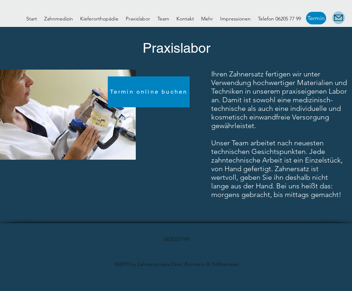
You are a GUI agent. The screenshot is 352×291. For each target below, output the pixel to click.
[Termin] (316, 18)
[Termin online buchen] (149, 91)
